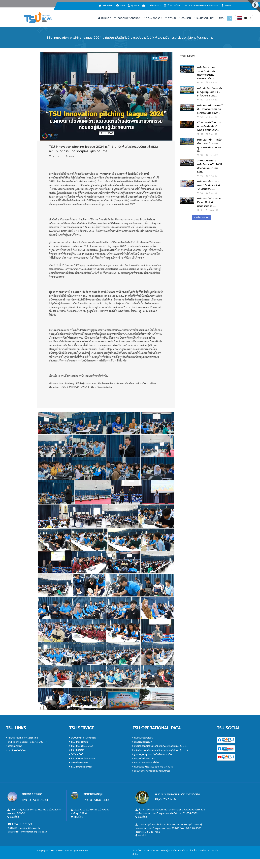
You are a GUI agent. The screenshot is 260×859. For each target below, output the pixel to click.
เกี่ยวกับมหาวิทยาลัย (127, 18)
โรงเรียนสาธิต (151, 5)
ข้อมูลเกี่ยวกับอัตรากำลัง (145, 762)
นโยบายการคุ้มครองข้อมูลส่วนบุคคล (151, 771)
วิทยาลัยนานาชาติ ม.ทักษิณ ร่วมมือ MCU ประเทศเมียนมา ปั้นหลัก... (209, 166)
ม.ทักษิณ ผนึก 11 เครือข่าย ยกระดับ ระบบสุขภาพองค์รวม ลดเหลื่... (209, 145)
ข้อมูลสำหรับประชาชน (143, 758)
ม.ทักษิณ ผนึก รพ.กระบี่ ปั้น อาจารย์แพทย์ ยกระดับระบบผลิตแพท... (210, 109)
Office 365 (76, 754)
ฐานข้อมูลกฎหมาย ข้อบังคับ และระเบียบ (152, 754)
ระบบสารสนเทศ (204, 18)
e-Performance (78, 762)
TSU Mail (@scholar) (81, 746)
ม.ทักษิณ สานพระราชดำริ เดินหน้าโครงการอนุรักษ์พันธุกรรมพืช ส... (206, 72)
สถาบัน (170, 18)
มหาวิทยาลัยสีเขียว (16, 750)
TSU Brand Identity (80, 767)
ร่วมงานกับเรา (172, 5)
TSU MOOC (76, 750)
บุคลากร (133, 5)
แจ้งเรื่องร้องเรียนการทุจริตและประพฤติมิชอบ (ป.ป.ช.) (160, 746)
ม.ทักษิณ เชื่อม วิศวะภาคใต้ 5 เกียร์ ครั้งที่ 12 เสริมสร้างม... (208, 185)
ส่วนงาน (185, 18)
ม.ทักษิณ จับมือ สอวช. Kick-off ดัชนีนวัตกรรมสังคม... (209, 202)
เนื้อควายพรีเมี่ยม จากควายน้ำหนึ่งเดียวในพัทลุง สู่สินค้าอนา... (209, 126)
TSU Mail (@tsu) (79, 742)
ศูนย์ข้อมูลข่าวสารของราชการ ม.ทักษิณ (152, 767)
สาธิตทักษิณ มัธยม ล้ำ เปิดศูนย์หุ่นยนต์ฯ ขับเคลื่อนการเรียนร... (209, 91)
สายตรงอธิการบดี (142, 742)
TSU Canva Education (82, 758)
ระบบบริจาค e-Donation (82, 738)
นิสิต (120, 5)
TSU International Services (202, 5)
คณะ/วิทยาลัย (153, 18)
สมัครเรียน (106, 5)
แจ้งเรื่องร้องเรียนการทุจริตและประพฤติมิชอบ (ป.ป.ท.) (160, 750)
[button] (244, 18)
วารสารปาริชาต (14, 746)
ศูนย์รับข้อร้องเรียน (142, 738)
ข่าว (220, 18)
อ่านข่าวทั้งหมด (201, 217)
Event (226, 5)
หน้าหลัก (104, 18)
